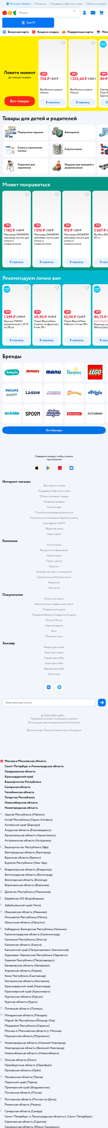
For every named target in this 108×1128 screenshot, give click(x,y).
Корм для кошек (54, 652)
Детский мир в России (40, 730)
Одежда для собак (54, 668)
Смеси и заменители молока (30, 149)
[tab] (52, 73)
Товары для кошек (54, 647)
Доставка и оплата (54, 485)
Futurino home (73, 149)
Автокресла (72, 132)
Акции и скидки (45, 32)
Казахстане (60, 730)
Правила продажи (54, 501)
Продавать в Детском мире (54, 491)
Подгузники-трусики (30, 132)
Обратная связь (54, 528)
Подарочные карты (77, 32)
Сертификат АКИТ (54, 523)
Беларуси (75, 730)
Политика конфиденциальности (54, 512)
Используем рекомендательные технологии (54, 722)
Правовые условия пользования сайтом (54, 718)
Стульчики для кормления (26, 166)
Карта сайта (54, 534)
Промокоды (54, 507)
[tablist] (54, 73)
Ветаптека (54, 674)
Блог (54, 631)
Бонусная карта (15, 32)
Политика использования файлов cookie (54, 517)
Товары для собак (54, 657)
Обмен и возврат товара (54, 496)
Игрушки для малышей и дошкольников (79, 166)
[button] (28, 23)
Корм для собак (54, 663)
